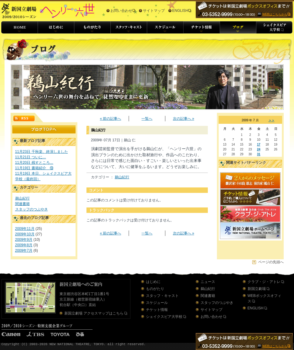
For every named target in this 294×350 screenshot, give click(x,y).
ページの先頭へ (271, 262)
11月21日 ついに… (30, 157)
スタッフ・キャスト (162, 296)
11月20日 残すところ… (34, 162)
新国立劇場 (257, 289)
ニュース (208, 282)
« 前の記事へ (110, 118)
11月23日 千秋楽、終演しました (41, 152)
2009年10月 (25, 234)
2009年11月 (25, 229)
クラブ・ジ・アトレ (264, 282)
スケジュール (157, 303)
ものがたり (155, 289)
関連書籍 (22, 204)
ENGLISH (180, 10)
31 (258, 154)
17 (258, 144)
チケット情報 (157, 310)
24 (258, 149)
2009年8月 (23, 245)
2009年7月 (23, 250)
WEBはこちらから (275, 14)
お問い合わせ (121, 10)
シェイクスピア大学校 (164, 317)
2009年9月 (23, 239)
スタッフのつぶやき (31, 209)
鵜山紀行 (22, 198)
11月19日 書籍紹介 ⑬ (34, 168)
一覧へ (146, 118)
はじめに (153, 282)
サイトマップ (154, 10)
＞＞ (272, 120)
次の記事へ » (183, 118)
